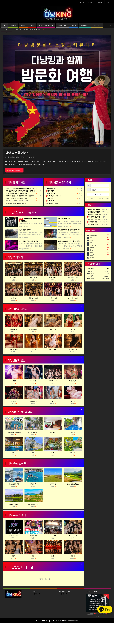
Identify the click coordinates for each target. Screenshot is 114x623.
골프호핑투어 (62, 25)
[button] (11, 91)
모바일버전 (37, 594)
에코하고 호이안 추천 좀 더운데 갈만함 (98, 217)
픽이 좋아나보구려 (92, 224)
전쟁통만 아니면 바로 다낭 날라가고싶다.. (98, 222)
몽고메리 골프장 (13, 504)
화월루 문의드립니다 (52, 203)
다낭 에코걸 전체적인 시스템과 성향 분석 (16, 198)
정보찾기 (100, 2)
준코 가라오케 (13, 278)
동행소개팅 (97, 25)
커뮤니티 (6, 30)
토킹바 (74, 25)
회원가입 (90, 2)
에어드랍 (72, 401)
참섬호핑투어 (33, 484)
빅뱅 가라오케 (53, 298)
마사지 (23, 25)
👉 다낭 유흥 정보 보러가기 (14, 170)
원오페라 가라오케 (73, 278)
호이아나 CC (53, 484)
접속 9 (108, 2)
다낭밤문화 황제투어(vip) (14, 432)
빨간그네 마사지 (13, 349)
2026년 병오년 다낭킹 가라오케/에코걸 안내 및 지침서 (20, 191)
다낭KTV (13, 25)
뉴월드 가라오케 (33, 298)
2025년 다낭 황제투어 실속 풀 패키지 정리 (16, 201)
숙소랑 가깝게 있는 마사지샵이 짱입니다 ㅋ (99, 214)
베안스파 (72, 329)
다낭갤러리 (84, 25)
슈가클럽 (13, 381)
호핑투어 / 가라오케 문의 (53, 196)
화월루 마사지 (13, 329)
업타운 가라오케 (53, 278)
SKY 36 (53, 401)
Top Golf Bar (73, 536)
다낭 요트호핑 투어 (14, 484)
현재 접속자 (91, 269)
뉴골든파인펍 (72, 381)
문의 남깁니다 (50, 193)
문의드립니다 (50, 201)
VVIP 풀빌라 (53, 432)
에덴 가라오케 (13, 298)
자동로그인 (90, 198)
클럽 (32, 25)
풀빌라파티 (73, 453)
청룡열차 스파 (73, 349)
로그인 (82, 2)
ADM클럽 (13, 401)
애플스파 (33, 349)
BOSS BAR (53, 536)
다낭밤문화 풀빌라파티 (46, 25)
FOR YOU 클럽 (34, 381)
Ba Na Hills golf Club (73, 484)
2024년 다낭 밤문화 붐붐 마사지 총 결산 (16, 203)
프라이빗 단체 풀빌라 (33, 432)
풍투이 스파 (53, 329)
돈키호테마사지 (33, 329)
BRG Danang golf (33, 504)
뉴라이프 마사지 (53, 349)
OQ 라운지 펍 (33, 401)
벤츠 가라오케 (33, 278)
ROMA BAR (33, 536)
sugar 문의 (49, 198)
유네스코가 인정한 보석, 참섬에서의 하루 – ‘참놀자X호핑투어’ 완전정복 (24, 196)
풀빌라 (73, 432)
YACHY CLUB (53, 381)
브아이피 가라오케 (73, 298)
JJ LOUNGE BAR (13, 536)
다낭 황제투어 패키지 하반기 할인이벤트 (16, 193)
